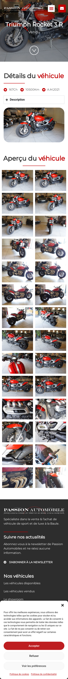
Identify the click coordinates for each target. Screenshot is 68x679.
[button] (62, 605)
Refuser (34, 656)
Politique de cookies (19, 674)
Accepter (33, 646)
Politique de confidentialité (44, 674)
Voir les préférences (34, 666)
